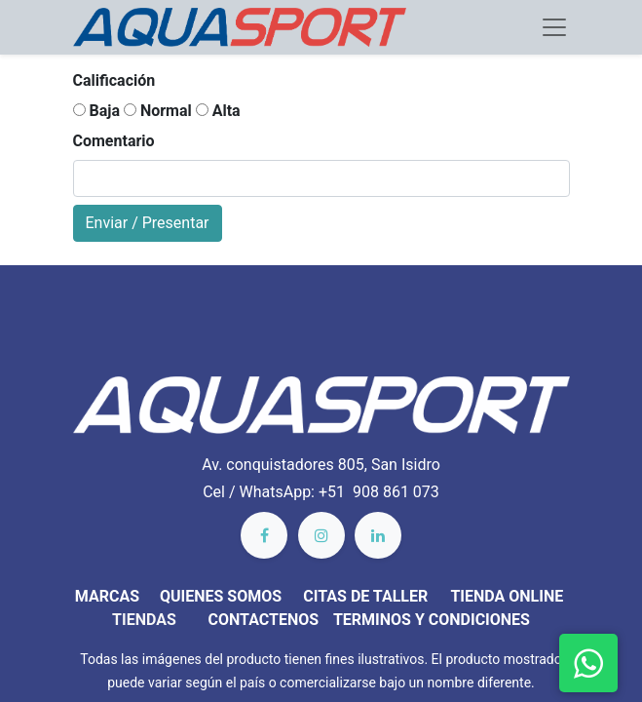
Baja (96, 110)
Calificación (114, 80)
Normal (158, 110)
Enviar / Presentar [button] (147, 223)
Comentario (114, 141)
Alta (218, 110)
